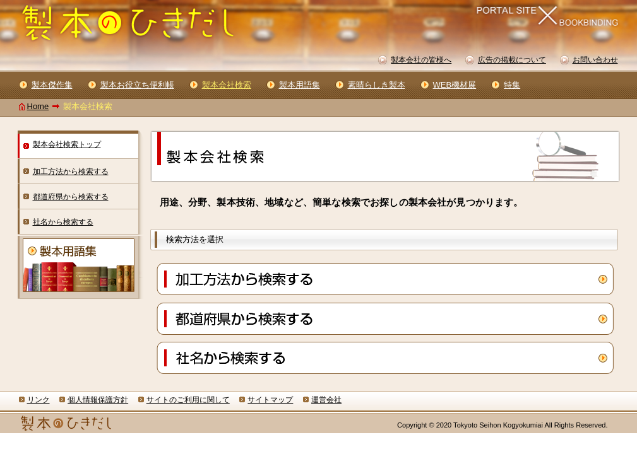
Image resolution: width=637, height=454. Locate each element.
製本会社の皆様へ (421, 59)
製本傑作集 (52, 85)
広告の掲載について (512, 59)
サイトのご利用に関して (188, 399)
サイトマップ (270, 399)
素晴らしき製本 (376, 85)
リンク (38, 399)
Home (38, 106)
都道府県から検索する (71, 196)
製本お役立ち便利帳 (137, 85)
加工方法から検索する (71, 171)
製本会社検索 (226, 85)
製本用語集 (299, 85)
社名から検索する (63, 222)
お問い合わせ (595, 59)
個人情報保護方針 (98, 399)
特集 (512, 85)
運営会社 (326, 399)
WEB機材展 (455, 85)
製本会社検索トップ (67, 144)
